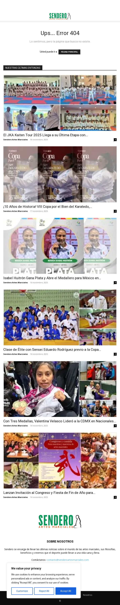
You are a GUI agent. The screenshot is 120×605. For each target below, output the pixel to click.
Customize (22, 591)
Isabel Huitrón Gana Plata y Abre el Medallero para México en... (52, 278)
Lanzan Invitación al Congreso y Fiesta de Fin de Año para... (49, 493)
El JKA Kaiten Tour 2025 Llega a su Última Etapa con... (45, 135)
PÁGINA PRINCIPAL (69, 52)
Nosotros (87, 595)
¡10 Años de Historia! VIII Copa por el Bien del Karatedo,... (47, 207)
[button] (5, 16)
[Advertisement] (60, 6)
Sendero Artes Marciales (15, 139)
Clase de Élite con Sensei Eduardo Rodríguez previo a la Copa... (52, 350)
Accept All (65, 591)
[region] (44, 580)
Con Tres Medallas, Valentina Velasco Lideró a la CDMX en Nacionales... (59, 421)
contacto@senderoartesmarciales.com (68, 559)
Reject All (44, 591)
